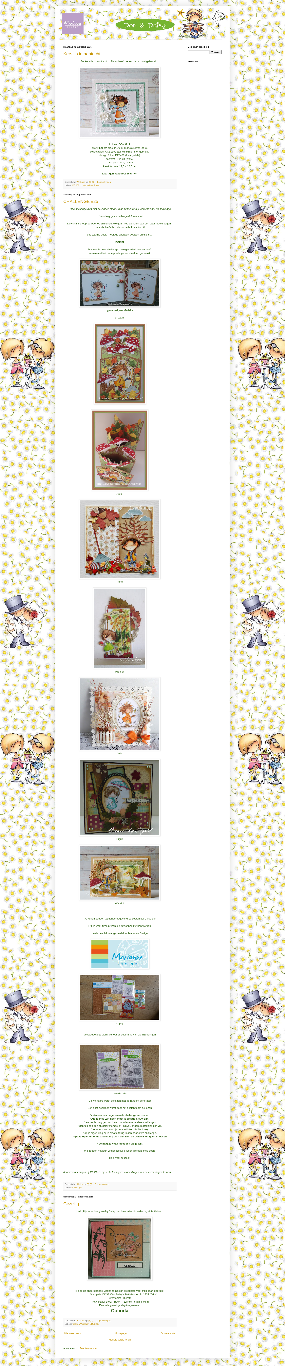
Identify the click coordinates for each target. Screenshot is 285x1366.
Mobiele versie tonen (120, 1339)
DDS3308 (94, 1324)
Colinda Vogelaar (80, 1324)
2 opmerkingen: (103, 1320)
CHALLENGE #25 (80, 201)
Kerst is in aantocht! (82, 53)
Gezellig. (71, 1203)
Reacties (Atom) (88, 1348)
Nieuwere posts (72, 1333)
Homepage (121, 1333)
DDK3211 (77, 185)
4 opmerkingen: (104, 182)
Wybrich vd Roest (91, 185)
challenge (77, 1187)
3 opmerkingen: (102, 1184)
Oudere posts (168, 1333)
